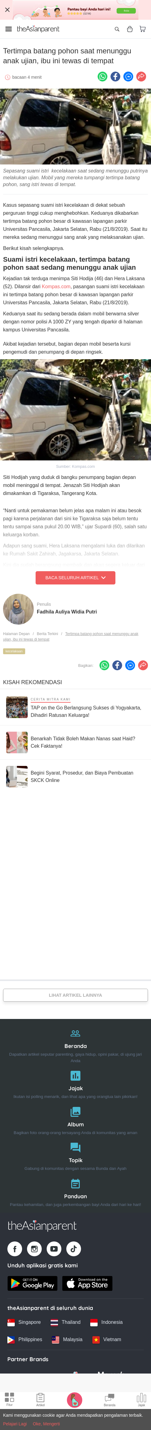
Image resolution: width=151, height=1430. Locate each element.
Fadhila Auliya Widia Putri (67, 611)
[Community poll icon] (141, 1401)
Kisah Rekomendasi (32, 682)
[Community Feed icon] (109, 1401)
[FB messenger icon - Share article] (128, 76)
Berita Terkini (47, 634)
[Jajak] (75, 1083)
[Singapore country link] (24, 1322)
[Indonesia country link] (106, 1322)
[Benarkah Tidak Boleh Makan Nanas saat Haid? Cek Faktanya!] (75, 742)
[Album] (75, 1119)
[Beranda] (75, 1044)
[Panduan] (75, 1191)
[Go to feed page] (38, 29)
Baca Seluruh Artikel (75, 577)
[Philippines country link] (24, 1340)
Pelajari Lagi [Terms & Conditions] (15, 1423)
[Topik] (75, 1155)
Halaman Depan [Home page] (16, 634)
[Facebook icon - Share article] (115, 76)
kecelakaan (14, 651)
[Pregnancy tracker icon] (75, 1400)
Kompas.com (56, 286)
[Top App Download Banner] (75, 10)
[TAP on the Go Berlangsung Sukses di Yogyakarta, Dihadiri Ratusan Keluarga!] (75, 707)
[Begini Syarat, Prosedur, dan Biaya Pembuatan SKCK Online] (75, 777)
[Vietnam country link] (106, 1340)
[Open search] (117, 29)
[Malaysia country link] (67, 1340)
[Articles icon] (40, 1401)
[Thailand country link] (65, 1322)
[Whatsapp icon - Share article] (102, 76)
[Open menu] (8, 29)
